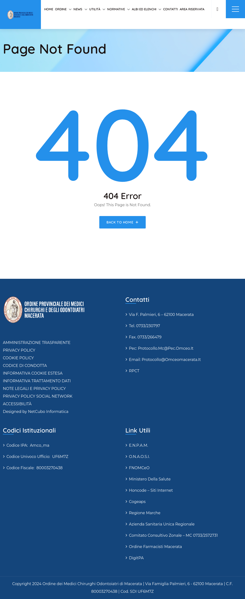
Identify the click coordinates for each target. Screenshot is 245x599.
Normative (116, 9)
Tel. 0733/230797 (144, 326)
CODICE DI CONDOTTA (25, 365)
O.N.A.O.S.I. (139, 456)
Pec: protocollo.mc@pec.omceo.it (161, 348)
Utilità (94, 9)
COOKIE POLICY (18, 358)
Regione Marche (145, 513)
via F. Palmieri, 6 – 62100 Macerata (161, 314)
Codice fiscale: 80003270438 (34, 468)
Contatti (170, 9)
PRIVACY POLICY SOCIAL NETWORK (37, 396)
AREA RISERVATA (192, 9)
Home (48, 9)
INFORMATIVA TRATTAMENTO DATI (37, 381)
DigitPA (136, 558)
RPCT (134, 371)
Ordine (61, 9)
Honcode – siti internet (151, 490)
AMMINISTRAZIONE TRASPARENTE (37, 342)
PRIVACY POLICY (19, 350)
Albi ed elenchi (144, 9)
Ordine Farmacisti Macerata (155, 546)
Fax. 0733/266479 (145, 337)
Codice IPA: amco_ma (27, 445)
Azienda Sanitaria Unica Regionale (162, 524)
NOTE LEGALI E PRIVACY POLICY (34, 388)
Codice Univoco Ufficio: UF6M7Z (37, 456)
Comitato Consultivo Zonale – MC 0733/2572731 (173, 535)
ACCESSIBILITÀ (17, 404)
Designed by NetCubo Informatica (35, 411)
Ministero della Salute (150, 479)
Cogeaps (137, 501)
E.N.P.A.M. (138, 445)
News (77, 9)
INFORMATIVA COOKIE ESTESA (32, 373)
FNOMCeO (139, 468)
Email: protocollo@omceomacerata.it (165, 359)
